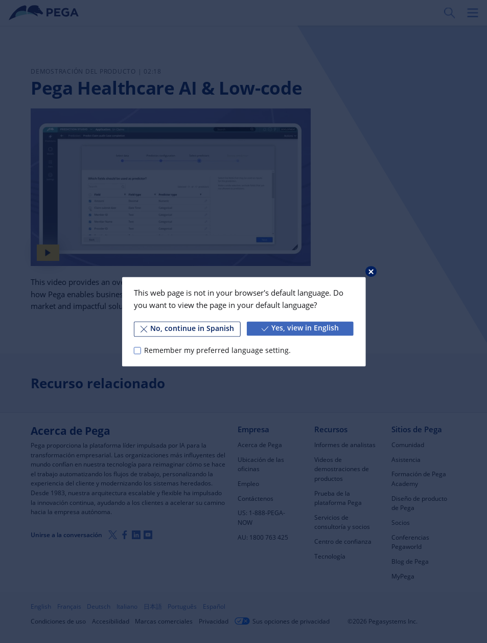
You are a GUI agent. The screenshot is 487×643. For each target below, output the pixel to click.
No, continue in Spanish (187, 328)
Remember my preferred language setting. (217, 350)
